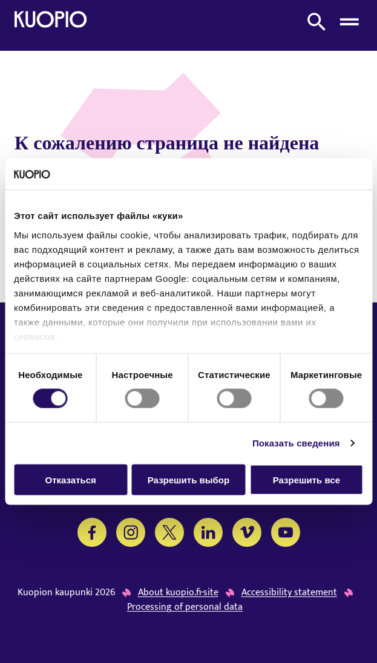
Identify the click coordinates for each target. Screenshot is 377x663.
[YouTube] (285, 532)
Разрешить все (306, 479)
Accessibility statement (289, 593)
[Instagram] (130, 532)
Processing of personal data (185, 607)
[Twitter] (169, 532)
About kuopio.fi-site (178, 593)
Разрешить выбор (188, 479)
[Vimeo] (246, 532)
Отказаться (70, 479)
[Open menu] (349, 21)
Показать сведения (296, 443)
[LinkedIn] (208, 532)
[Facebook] (92, 532)
